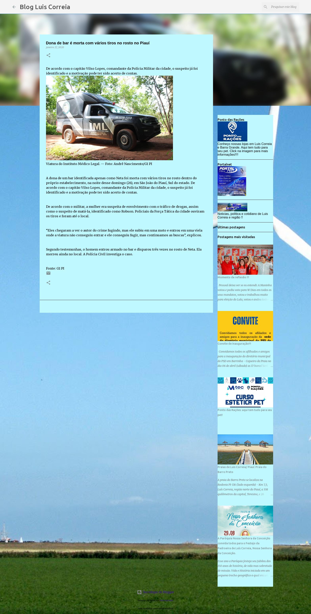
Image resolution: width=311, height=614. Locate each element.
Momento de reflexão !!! (233, 277)
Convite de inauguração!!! (234, 343)
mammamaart (166, 600)
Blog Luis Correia (45, 6)
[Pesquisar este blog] (278, 7)
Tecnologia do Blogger (155, 592)
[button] (48, 55)
